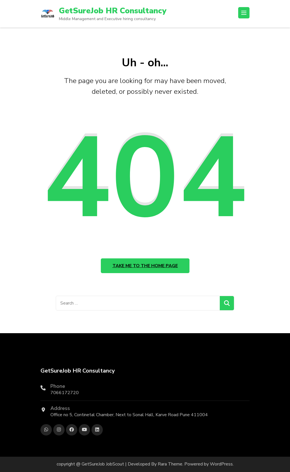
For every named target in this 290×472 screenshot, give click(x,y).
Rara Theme (170, 464)
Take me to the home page (145, 266)
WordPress (221, 464)
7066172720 (64, 393)
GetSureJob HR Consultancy (112, 10)
